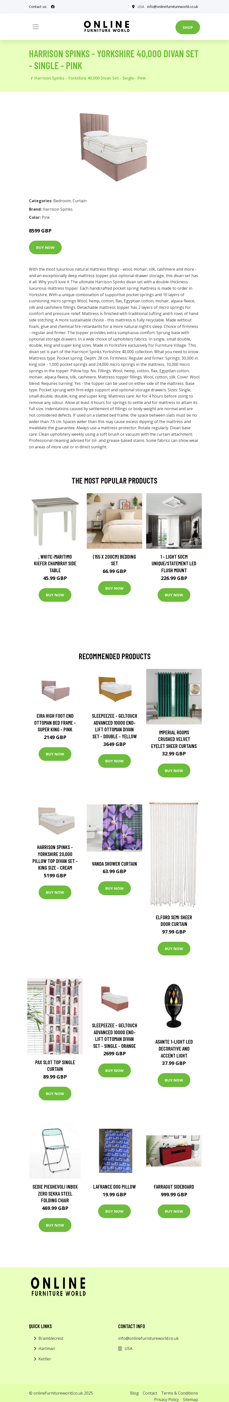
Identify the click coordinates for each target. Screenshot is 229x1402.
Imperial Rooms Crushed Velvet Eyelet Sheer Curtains (174, 739)
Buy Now (45, 247)
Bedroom (62, 200)
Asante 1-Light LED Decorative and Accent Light (174, 1048)
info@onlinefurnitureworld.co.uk (172, 6)
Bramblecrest (50, 1338)
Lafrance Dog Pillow (114, 1186)
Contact (150, 1393)
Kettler (44, 1359)
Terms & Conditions (179, 1393)
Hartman (46, 1348)
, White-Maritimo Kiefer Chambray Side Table (55, 563)
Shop (188, 27)
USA (141, 6)
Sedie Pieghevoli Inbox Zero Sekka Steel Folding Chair (55, 1193)
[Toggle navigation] (35, 26)
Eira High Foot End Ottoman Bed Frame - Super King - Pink (55, 722)
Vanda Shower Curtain (114, 863)
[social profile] (53, 6)
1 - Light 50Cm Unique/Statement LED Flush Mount (174, 563)
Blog (134, 1393)
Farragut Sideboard (174, 1186)
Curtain (79, 200)
